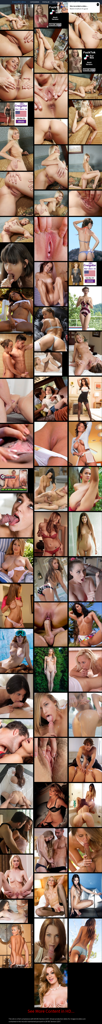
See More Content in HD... (51, 1011)
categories (34, 2)
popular (45, 2)
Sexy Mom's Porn (73, 2)
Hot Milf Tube (57, 2)
